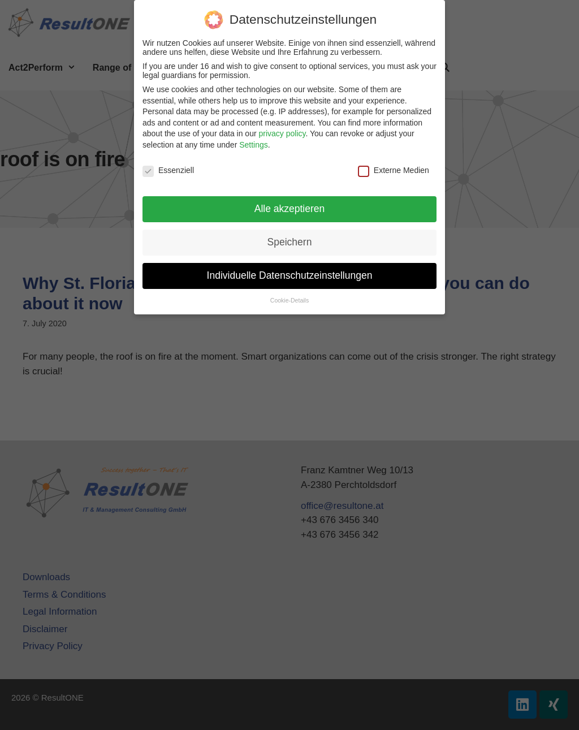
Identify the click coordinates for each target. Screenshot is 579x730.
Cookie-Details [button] (289, 295)
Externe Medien (393, 165)
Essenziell (168, 165)
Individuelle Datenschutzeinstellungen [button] (290, 270)
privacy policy (281, 128)
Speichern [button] (289, 237)
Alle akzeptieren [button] (289, 203)
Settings (253, 139)
